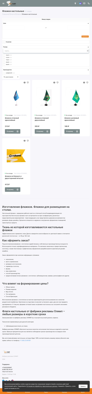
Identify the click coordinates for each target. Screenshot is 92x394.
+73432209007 (7, 367)
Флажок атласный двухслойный (42, 119)
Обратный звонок (7, 371)
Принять (83, 386)
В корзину (12, 131)
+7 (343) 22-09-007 (25, 340)
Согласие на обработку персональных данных (41, 386)
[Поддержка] (88, 3)
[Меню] (3, 3)
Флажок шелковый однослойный (71, 119)
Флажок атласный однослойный (12, 119)
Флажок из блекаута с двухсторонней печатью (14, 177)
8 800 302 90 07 (7, 369)
